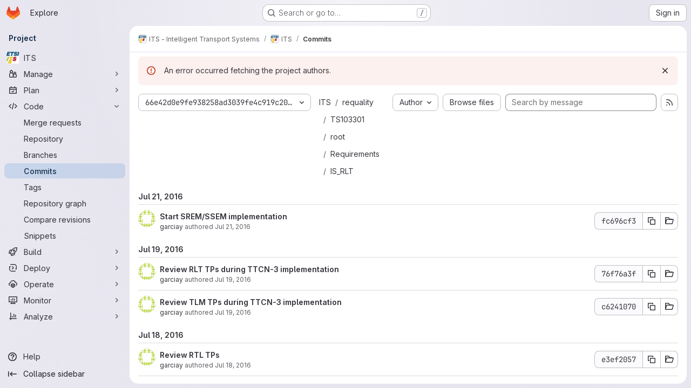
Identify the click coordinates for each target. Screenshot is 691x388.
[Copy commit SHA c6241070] (651, 306)
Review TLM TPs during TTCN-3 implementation (251, 302)
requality (358, 102)
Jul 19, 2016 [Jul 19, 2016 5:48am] (233, 312)
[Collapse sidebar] (64, 374)
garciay (171, 227)
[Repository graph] (64, 203)
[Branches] (64, 154)
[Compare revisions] (64, 219)
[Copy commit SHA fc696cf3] (651, 221)
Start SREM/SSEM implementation (223, 216)
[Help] (64, 356)
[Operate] (64, 284)
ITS (325, 102)
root (337, 136)
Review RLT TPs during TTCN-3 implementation (249, 269)
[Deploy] (64, 267)
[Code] (64, 106)
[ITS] (64, 57)
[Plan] (64, 90)
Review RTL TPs (190, 354)
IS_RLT (342, 171)
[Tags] (64, 187)
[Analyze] (64, 316)
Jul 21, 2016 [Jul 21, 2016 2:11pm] (232, 227)
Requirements (355, 153)
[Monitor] (64, 300)
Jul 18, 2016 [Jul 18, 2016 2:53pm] (233, 365)
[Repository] (64, 138)
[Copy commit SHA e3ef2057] (651, 359)
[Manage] (64, 73)
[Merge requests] (64, 122)
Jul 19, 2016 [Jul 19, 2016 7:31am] (233, 279)
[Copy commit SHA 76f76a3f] (651, 273)
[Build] (64, 251)
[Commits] (64, 170)
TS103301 (347, 119)
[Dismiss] (665, 70)
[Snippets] (64, 235)
